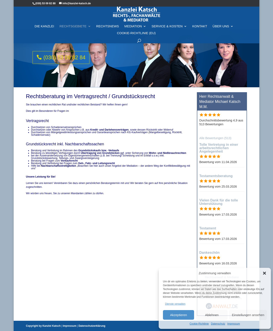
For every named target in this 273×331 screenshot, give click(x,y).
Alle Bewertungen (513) (215, 138)
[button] (264, 273)
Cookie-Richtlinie (199, 323)
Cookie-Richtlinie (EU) (136, 31)
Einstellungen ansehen (248, 315)
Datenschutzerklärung (91, 325)
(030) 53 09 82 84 (65, 57)
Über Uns (221, 24)
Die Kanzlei (44, 24)
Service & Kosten (167, 24)
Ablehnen (211, 315)
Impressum (233, 323)
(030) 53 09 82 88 (45, 3)
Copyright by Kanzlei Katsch (43, 325)
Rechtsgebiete (73, 24)
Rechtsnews (107, 24)
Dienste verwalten (175, 303)
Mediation (133, 24)
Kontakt (199, 24)
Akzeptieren (178, 315)
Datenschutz (218, 323)
